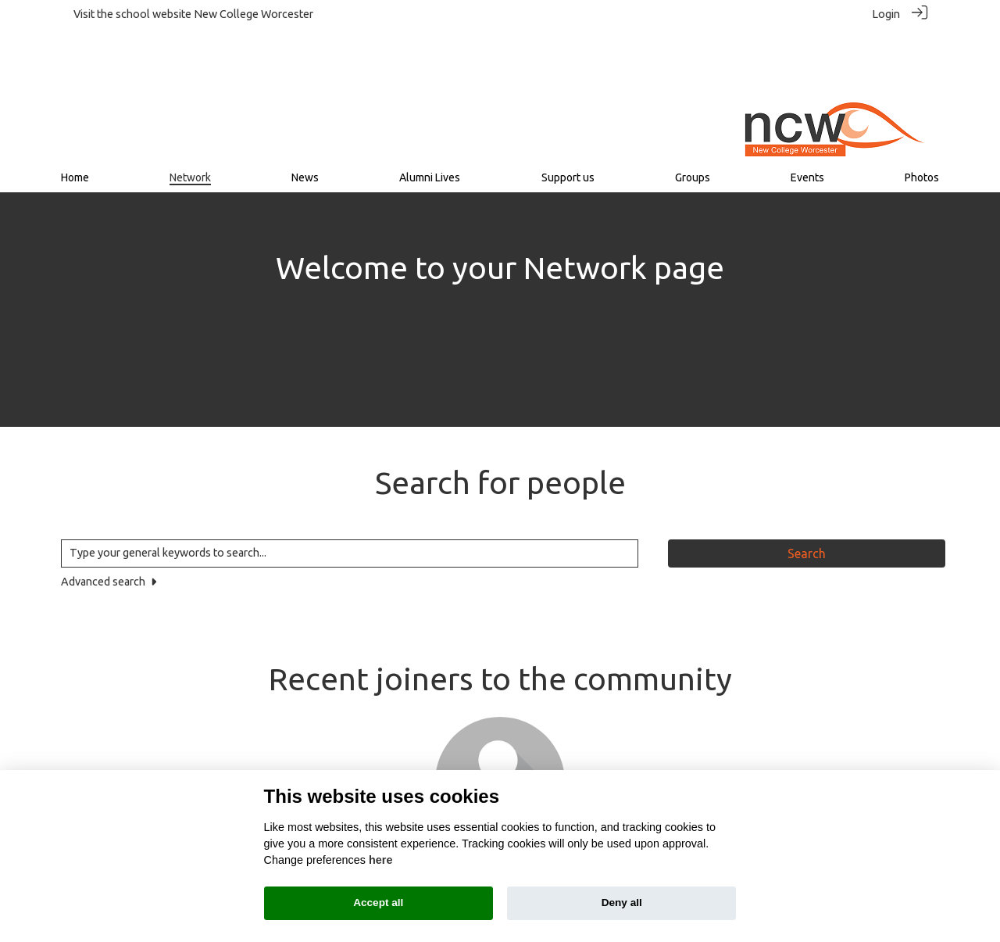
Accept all (378, 902)
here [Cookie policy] (380, 860)
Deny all (622, 902)
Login (886, 14)
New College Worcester (253, 14)
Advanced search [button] (108, 515)
